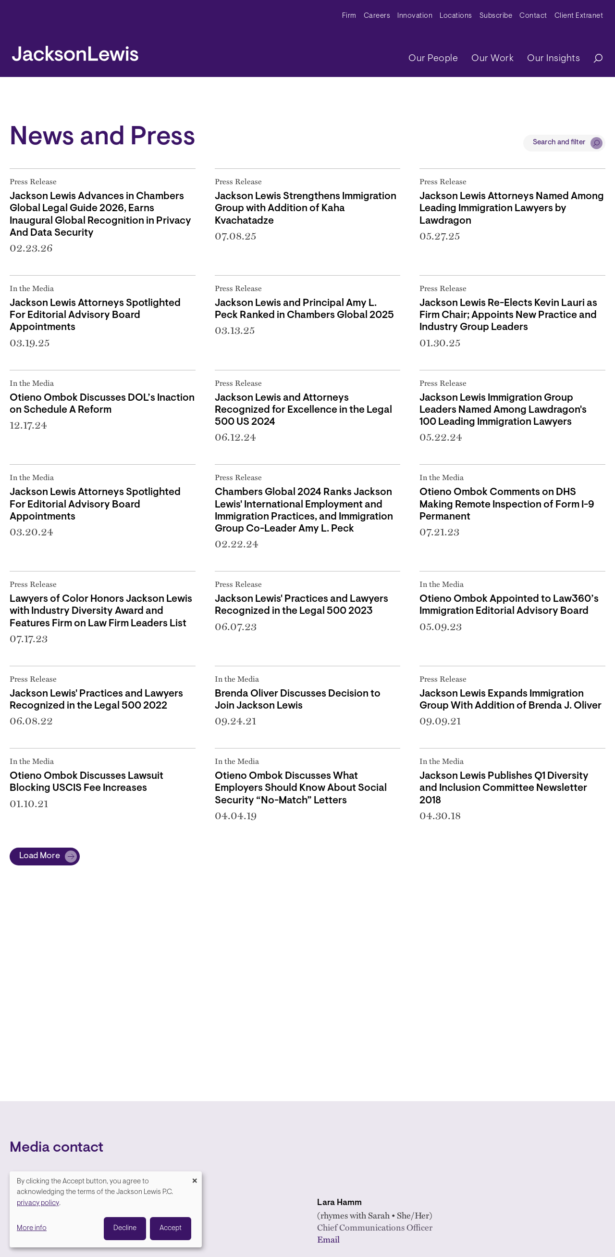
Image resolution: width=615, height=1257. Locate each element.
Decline (124, 1228)
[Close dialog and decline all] (194, 1177)
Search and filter (559, 142)
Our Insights (553, 58)
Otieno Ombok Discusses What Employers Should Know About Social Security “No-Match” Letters (301, 788)
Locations (456, 16)
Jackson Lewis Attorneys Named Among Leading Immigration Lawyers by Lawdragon (511, 208)
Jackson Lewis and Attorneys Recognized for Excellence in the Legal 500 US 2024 (303, 410)
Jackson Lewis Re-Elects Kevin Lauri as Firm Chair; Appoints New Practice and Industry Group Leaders (508, 315)
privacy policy (38, 1203)
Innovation (414, 16)
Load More (39, 856)
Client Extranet (578, 16)
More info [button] (32, 1228)
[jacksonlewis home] (75, 51)
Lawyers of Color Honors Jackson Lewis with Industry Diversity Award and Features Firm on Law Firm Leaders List (101, 611)
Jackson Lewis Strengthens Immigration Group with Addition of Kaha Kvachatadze (305, 208)
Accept (171, 1228)
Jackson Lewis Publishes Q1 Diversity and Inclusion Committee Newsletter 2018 (504, 788)
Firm (349, 16)
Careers (377, 16)
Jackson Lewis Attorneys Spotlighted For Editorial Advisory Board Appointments (95, 315)
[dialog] (106, 1209)
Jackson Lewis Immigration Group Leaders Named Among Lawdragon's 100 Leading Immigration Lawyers (503, 410)
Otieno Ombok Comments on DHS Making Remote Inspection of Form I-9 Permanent (506, 504)
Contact (533, 16)
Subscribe (496, 16)
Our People (433, 58)
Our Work (492, 58)
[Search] (593, 59)
